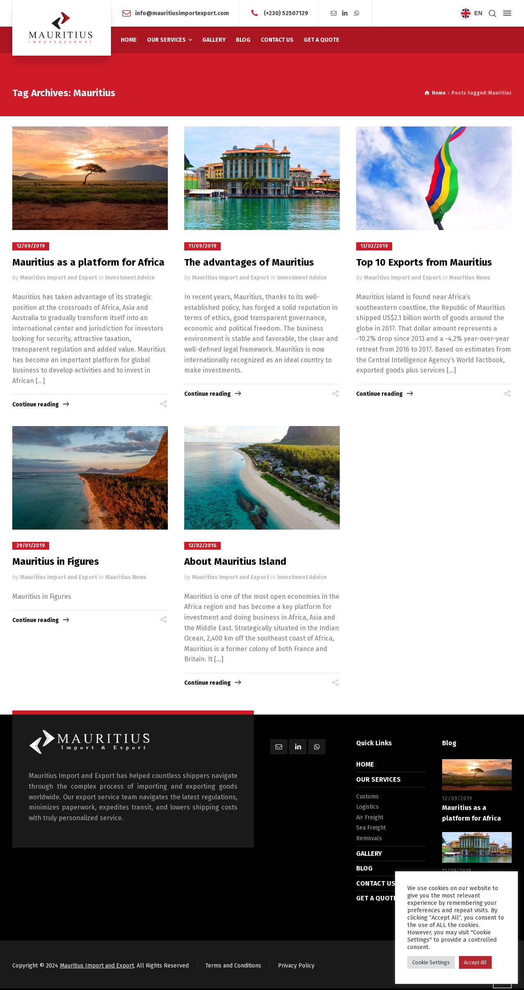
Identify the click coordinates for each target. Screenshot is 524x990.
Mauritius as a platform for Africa (88, 262)
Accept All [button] (475, 962)
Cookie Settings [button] (431, 962)
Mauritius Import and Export (58, 277)
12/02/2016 (202, 545)
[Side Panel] (505, 13)
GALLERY (369, 853)
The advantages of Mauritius (249, 262)
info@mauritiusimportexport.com (182, 12)
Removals (369, 837)
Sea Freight (371, 827)
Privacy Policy (296, 965)
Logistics (367, 806)
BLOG (364, 868)
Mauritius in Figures (55, 561)
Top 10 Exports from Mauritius (424, 262)
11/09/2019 (202, 246)
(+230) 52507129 (286, 12)
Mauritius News (469, 277)
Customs (367, 795)
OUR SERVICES (378, 779)
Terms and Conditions (233, 965)
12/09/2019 (30, 246)
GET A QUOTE (376, 898)
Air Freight (369, 817)
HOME (365, 764)
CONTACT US (375, 882)
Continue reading (35, 404)
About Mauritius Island (235, 561)
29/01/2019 (30, 545)
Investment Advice (130, 277)
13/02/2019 (374, 246)
